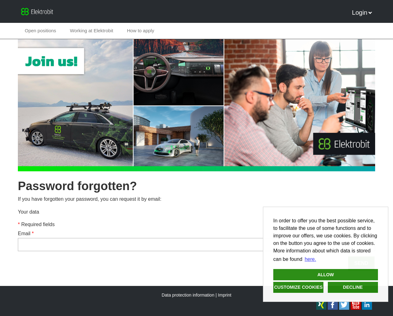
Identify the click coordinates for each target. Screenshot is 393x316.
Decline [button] (353, 287)
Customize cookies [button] (298, 287)
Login (362, 12)
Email (26, 233)
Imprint (224, 295)
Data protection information (188, 295)
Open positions (40, 30)
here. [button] (310, 259)
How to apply (140, 30)
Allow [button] (325, 274)
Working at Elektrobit (91, 30)
